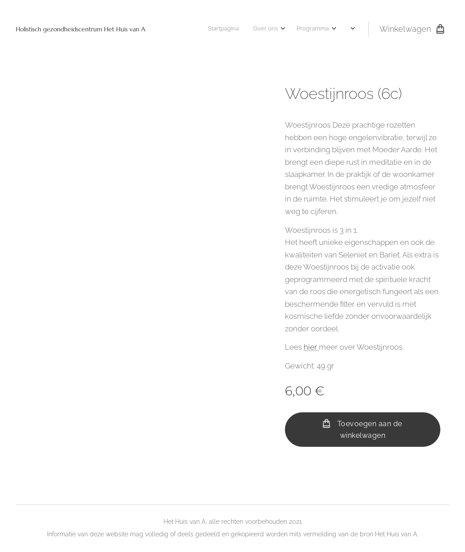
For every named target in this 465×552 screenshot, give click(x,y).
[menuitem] (207, 29)
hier (311, 346)
